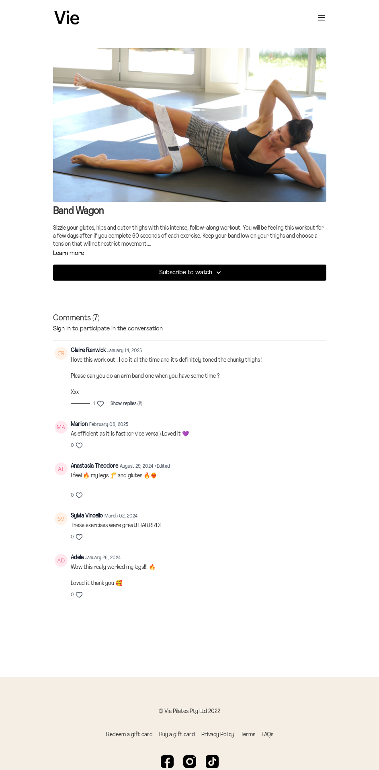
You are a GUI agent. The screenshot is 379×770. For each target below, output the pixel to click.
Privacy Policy (217, 735)
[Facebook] (167, 761)
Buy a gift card (177, 735)
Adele (77, 558)
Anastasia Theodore (94, 466)
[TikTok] (212, 761)
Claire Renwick (88, 351)
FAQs (267, 735)
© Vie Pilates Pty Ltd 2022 (189, 712)
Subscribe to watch (191, 272)
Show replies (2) (126, 403)
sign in (62, 329)
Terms (248, 735)
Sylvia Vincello (87, 516)
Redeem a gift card (129, 735)
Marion (79, 425)
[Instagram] (189, 761)
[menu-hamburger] (321, 17)
